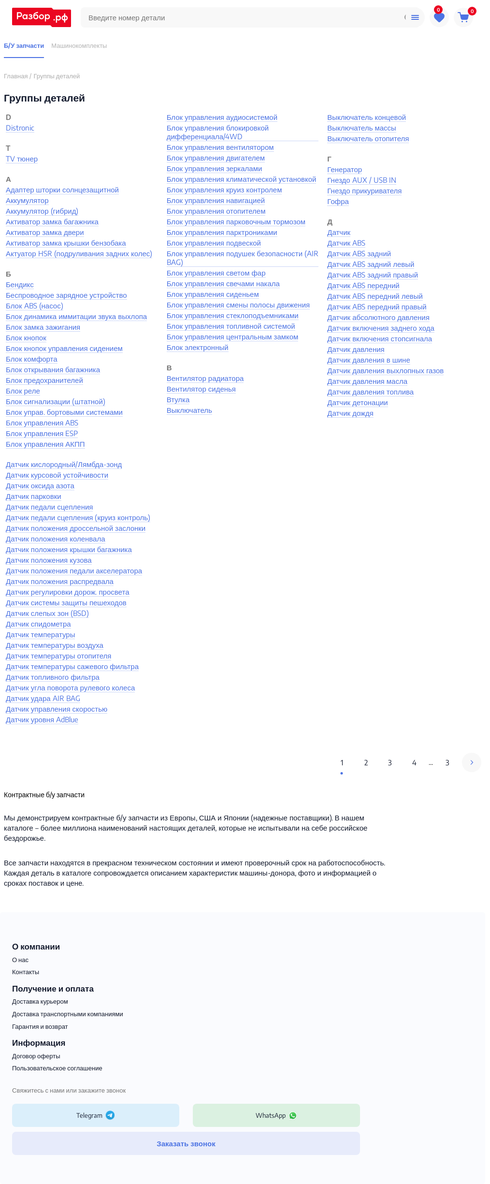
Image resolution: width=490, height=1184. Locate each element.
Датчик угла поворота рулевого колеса (70, 687)
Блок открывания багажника (53, 369)
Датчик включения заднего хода (380, 327)
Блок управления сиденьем (213, 294)
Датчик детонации (357, 402)
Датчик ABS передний (363, 285)
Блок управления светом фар (216, 272)
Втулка (178, 399)
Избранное (439, 15)
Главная (16, 76)
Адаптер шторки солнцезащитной (62, 189)
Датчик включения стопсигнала (379, 338)
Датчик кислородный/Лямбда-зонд (64, 464)
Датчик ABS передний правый (376, 306)
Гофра (338, 201)
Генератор (344, 169)
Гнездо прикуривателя (364, 190)
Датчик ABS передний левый (375, 296)
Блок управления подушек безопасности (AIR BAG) (242, 257)
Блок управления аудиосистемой (222, 117)
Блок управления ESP (42, 433)
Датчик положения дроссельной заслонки (75, 528)
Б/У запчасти (24, 45)
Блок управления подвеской (214, 242)
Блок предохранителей (44, 380)
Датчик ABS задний (359, 253)
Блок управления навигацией (216, 200)
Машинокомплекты (79, 45)
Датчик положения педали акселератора (74, 570)
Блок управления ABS (42, 422)
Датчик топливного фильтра (53, 676)
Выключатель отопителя (368, 138)
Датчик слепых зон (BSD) (47, 613)
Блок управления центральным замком (233, 336)
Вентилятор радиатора (205, 378)
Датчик (338, 232)
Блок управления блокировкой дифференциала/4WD (218, 132)
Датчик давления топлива (370, 391)
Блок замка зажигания (43, 326)
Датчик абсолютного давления (378, 317)
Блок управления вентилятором (220, 147)
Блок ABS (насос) (34, 305)
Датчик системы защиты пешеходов (66, 602)
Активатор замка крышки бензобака (66, 242)
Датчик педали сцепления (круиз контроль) (78, 517)
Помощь (415, 17)
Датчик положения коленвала (55, 538)
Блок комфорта (32, 358)
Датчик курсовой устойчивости (57, 474)
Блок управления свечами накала (223, 283)
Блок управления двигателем (216, 157)
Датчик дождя (350, 413)
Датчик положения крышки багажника (69, 549)
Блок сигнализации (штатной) (55, 401)
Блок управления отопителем (216, 210)
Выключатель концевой (366, 117)
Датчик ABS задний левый (370, 264)
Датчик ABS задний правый (372, 274)
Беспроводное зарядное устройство (66, 295)
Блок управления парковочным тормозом (236, 221)
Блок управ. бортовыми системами (64, 412)
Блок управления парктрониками (222, 232)
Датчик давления (355, 349)
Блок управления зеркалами (214, 168)
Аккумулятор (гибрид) (42, 210)
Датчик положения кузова (49, 559)
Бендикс (20, 284)
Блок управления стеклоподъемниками (233, 315)
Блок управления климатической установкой (242, 179)
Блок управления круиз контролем (224, 189)
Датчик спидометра (38, 623)
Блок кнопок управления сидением (64, 348)
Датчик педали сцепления (49, 506)
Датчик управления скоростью (56, 708)
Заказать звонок (186, 1143)
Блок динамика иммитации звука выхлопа (76, 316)
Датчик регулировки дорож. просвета (68, 591)
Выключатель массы (361, 127)
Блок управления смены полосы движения (238, 304)
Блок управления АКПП (45, 443)
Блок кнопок (26, 337)
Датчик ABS (346, 242)
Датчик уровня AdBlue (42, 719)
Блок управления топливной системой (231, 326)
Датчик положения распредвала (60, 581)
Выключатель (189, 410)
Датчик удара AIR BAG (43, 698)
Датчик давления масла (367, 381)
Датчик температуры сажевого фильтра (72, 666)
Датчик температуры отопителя (58, 655)
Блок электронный (198, 347)
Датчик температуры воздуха (54, 645)
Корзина (465, 15)
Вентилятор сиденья (201, 388)
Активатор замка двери (45, 232)
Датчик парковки (33, 496)
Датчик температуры (40, 634)
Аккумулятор (27, 200)
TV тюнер (22, 158)
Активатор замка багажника (52, 221)
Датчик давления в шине (368, 359)
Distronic (20, 127)
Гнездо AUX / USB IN (361, 179)
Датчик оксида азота (40, 485)
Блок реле (23, 390)
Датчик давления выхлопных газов (385, 370)
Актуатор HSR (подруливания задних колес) (79, 253)
